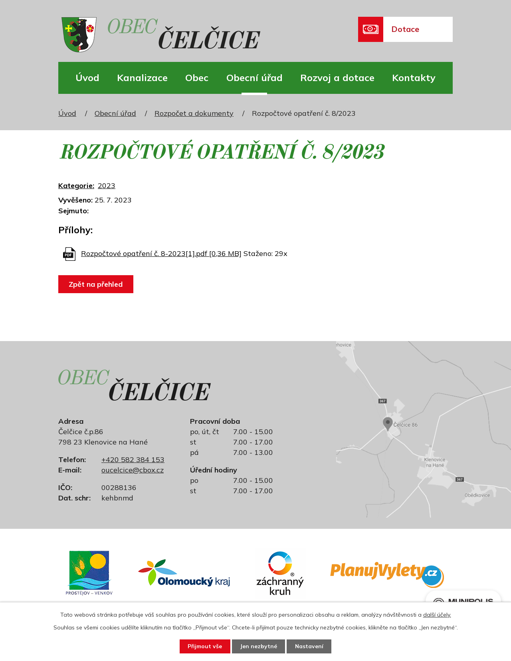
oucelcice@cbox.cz (132, 469)
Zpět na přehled (96, 284)
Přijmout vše (204, 646)
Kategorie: (76, 185)
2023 (106, 185)
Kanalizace (142, 77)
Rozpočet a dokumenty (194, 113)
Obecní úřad (254, 77)
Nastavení (309, 646)
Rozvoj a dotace (337, 77)
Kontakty (414, 77)
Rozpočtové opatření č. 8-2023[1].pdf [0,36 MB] (161, 253)
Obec (196, 77)
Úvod (87, 77)
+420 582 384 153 (132, 459)
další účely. (437, 614)
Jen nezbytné (258, 646)
